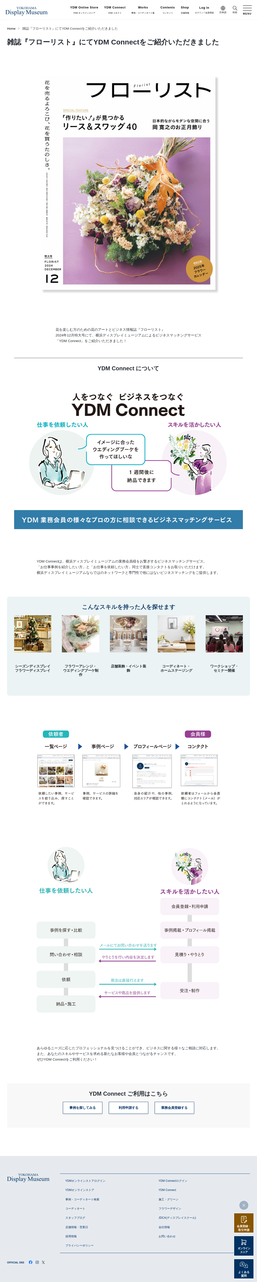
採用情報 (71, 1236)
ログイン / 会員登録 (204, 10)
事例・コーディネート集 (143, 10)
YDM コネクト (115, 10)
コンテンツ (168, 10)
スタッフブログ (75, 1217)
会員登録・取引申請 (244, 1228)
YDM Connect (167, 1190)
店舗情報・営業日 (76, 1227)
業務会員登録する (174, 1108)
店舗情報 (185, 10)
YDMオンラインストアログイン (85, 1180)
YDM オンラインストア (84, 10)
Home (11, 28)
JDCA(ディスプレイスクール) (177, 1217)
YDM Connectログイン (173, 1180)
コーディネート (75, 1208)
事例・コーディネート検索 (82, 1199)
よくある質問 (243, 1274)
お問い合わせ (167, 1236)
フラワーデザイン (170, 1208)
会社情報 (164, 1227)
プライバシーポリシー (79, 1245)
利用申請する (128, 1108)
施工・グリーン (168, 1199)
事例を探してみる (82, 1108)
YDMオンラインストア (79, 1190)
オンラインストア (244, 1250)
